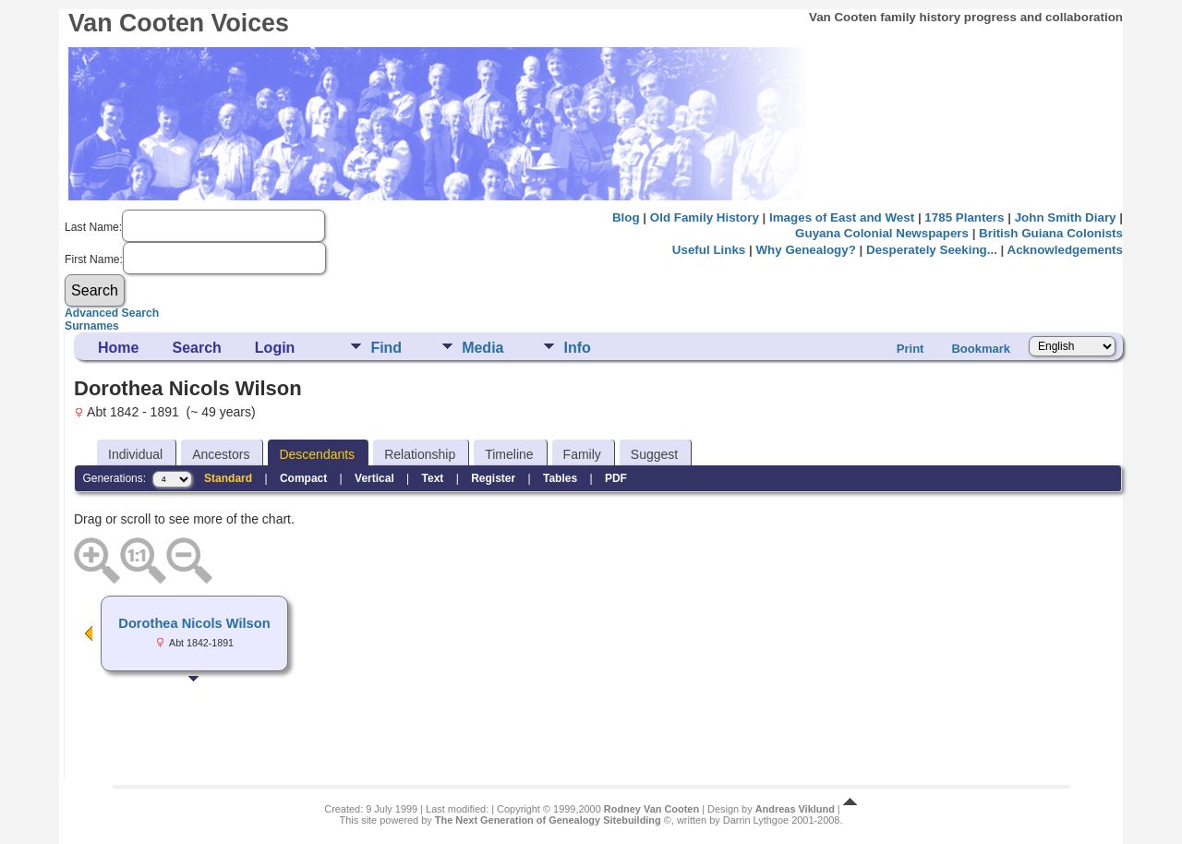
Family (582, 454)
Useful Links (708, 250)
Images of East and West (841, 217)
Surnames (92, 326)
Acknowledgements (1065, 250)
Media (482, 348)
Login (275, 348)
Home (118, 348)
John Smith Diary (1065, 217)
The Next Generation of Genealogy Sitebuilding (548, 820)
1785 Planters (964, 217)
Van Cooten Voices (178, 23)
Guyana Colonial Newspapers (882, 233)
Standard (228, 478)
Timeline (509, 454)
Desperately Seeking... (931, 250)
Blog (626, 217)
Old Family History (704, 217)
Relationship (419, 454)
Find (386, 348)
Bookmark (980, 349)
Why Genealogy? (805, 250)
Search (196, 348)
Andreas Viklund (795, 808)
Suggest (654, 454)
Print (910, 349)
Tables (560, 478)
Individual (135, 454)
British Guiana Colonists (1051, 233)
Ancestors (220, 454)
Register (493, 478)
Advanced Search (112, 313)
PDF (616, 478)
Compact (303, 478)
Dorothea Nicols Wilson (194, 623)
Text (433, 478)
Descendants (317, 454)
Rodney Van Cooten (651, 808)
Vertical (374, 478)
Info (576, 348)
